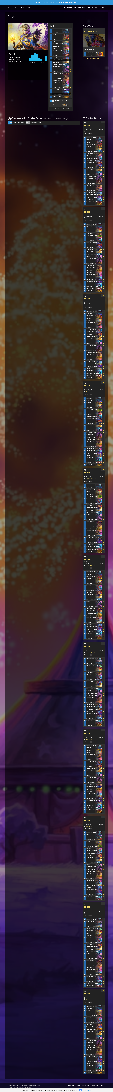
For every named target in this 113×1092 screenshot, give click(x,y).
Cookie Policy (95, 1085)
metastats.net (36, 1085)
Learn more (88, 1090)
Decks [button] (102, 8)
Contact (78, 1085)
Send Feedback (79, 8)
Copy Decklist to (60, 105)
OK (80, 1090)
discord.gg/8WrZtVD (69, 2)
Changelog (71, 1085)
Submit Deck (92, 8)
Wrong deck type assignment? (94, 58)
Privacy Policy (85, 1085)
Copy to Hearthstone (91, 131)
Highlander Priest (92, 31)
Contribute (68, 8)
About (102, 1085)
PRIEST (87, 125)
